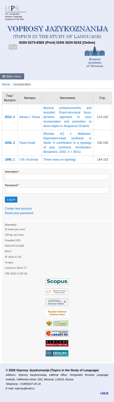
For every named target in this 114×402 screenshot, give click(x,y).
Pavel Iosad (27, 142)
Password (11, 185)
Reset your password (19, 213)
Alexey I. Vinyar (29, 117)
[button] (12, 76)
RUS (13, 47)
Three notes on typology (59, 159)
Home (6, 84)
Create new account (18, 208)
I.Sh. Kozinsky (28, 159)
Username (11, 171)
